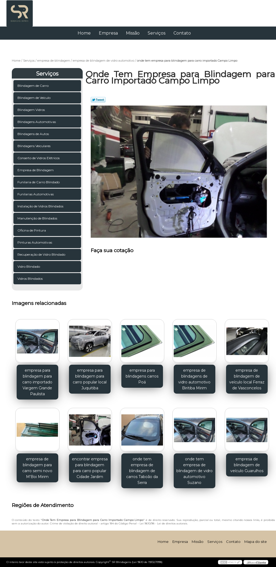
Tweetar (98, 99)
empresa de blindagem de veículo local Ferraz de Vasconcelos (246, 379)
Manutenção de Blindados (37, 218)
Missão (133, 33)
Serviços (156, 33)
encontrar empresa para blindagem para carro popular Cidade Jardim (90, 468)
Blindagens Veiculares (34, 146)
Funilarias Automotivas (36, 194)
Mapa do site (255, 541)
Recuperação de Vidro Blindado (41, 254)
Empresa (108, 33)
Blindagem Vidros (31, 110)
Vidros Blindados (30, 279)
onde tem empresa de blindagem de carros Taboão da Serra (142, 471)
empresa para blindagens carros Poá (142, 376)
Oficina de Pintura (32, 230)
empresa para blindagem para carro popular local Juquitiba (90, 379)
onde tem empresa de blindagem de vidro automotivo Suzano (194, 471)
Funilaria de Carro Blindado (38, 182)
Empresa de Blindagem (36, 170)
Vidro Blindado (29, 266)
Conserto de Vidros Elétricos (38, 158)
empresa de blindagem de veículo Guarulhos (246, 465)
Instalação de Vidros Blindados (40, 206)
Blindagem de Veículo (34, 98)
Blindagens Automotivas (37, 122)
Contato (182, 33)
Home (84, 33)
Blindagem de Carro (33, 86)
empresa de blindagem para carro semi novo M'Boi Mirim (37, 468)
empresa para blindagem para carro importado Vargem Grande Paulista (37, 382)
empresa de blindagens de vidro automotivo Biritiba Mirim (194, 379)
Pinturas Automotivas (35, 242)
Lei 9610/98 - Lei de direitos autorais (163, 523)
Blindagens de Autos (33, 134)
